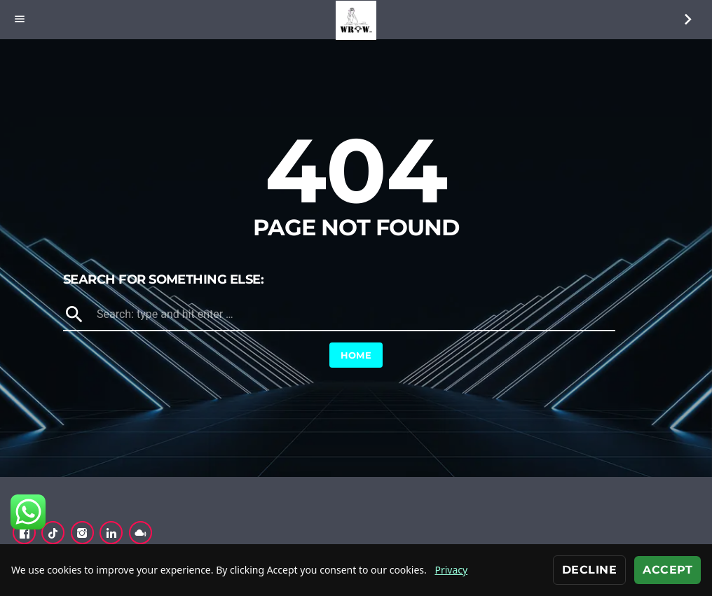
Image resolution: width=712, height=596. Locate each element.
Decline (589, 569)
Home (356, 355)
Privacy (450, 569)
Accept (667, 569)
